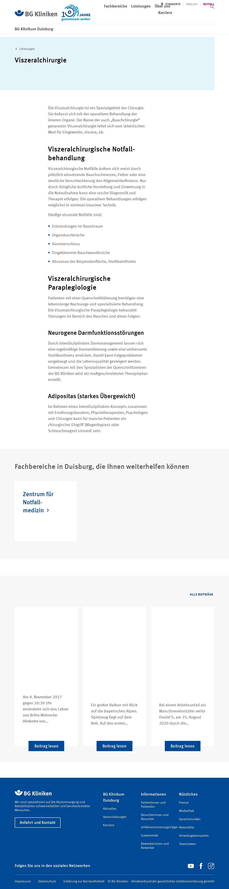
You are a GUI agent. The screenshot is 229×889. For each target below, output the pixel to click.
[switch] (212, 6)
